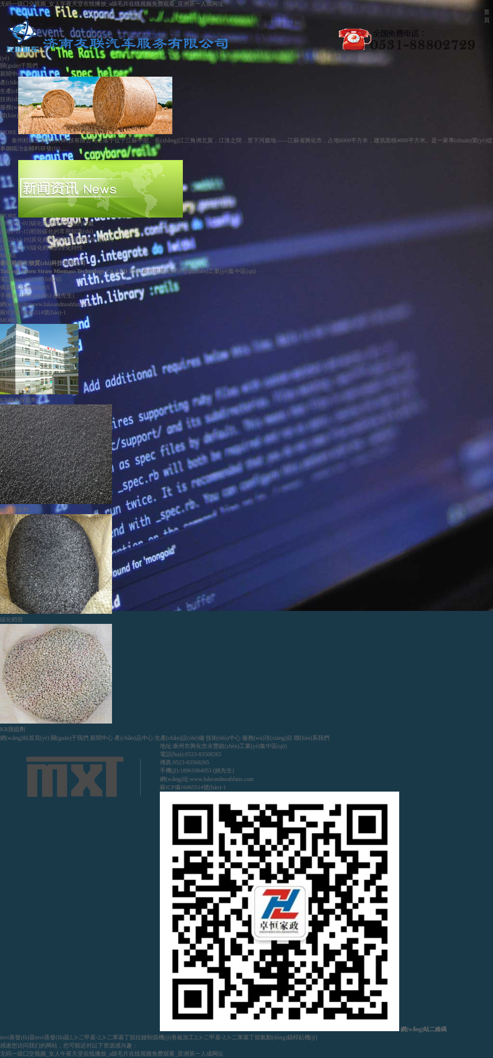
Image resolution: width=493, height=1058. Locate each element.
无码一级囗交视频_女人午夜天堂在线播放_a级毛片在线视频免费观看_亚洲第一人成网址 (112, 3)
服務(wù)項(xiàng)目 (267, 738)
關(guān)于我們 (19, 65)
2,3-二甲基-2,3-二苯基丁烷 (102, 1037)
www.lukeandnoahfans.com (62, 304)
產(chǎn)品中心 (133, 738)
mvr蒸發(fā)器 (17, 1037)
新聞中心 (11, 73)
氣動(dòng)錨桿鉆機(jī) (288, 1037)
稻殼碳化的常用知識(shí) (46, 231)
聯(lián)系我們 (311, 738)
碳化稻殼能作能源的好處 (47, 223)
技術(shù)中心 (17, 99)
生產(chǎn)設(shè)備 (179, 738)
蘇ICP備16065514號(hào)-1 (33, 312)
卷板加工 (182, 1037)
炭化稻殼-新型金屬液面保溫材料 (56, 239)
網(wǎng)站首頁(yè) (24, 738)
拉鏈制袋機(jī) (153, 1037)
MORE (8, 132)
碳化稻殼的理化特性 (41, 247)
